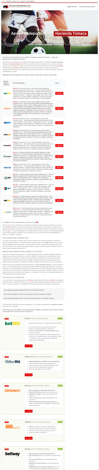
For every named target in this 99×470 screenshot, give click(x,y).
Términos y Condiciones (77, 468)
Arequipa (22, 428)
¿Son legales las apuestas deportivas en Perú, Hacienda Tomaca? (24, 176)
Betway (60, 66)
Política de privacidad (90, 468)
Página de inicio (72, 7)
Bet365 (8, 113)
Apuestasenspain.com (17, 64)
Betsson (16, 68)
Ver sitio (28, 232)
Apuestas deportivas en (8, 428)
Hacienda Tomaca (42, 205)
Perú (17, 428)
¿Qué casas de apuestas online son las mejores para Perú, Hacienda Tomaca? (27, 180)
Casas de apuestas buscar (87, 7)
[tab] (33, 176)
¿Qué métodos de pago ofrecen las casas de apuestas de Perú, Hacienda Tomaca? (29, 184)
